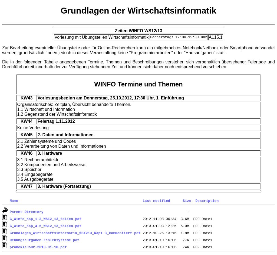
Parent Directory (27, 211)
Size (187, 200)
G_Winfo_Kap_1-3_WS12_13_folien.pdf (45, 218)
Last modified (156, 200)
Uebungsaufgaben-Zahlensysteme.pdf (44, 239)
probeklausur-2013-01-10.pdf (38, 246)
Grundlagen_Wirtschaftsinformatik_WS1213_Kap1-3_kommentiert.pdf (75, 232)
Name (14, 200)
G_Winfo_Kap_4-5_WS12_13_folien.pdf (45, 225)
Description (207, 200)
